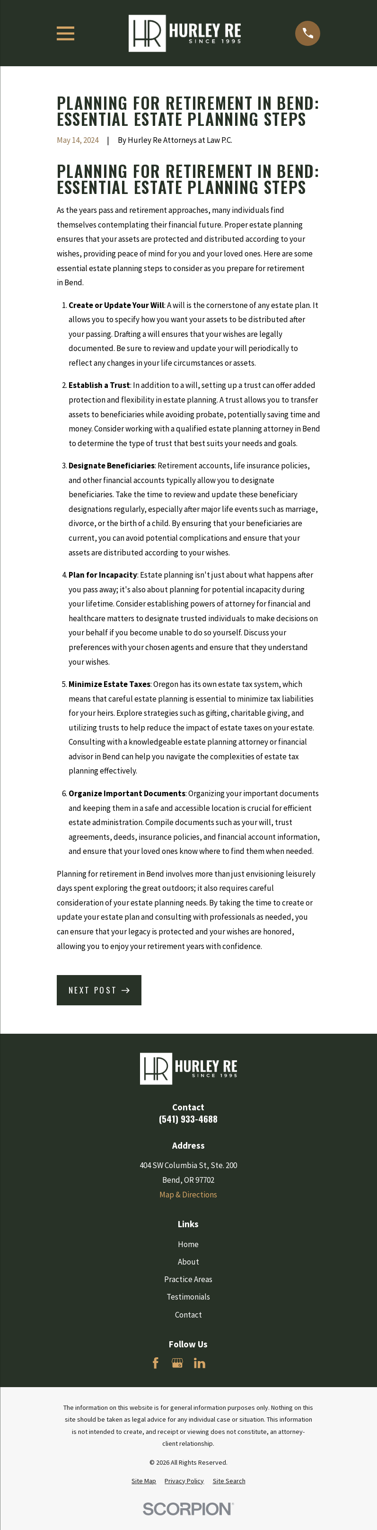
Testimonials (188, 1297)
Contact (188, 1315)
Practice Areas (188, 1279)
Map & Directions (188, 1194)
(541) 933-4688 (188, 1118)
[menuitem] (144, 1481)
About (188, 1262)
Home (188, 1244)
